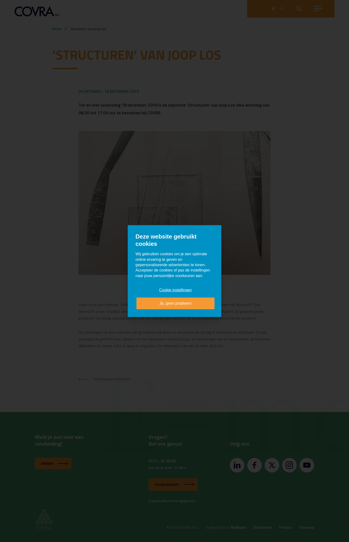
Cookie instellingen (175, 290)
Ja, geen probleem (175, 303)
